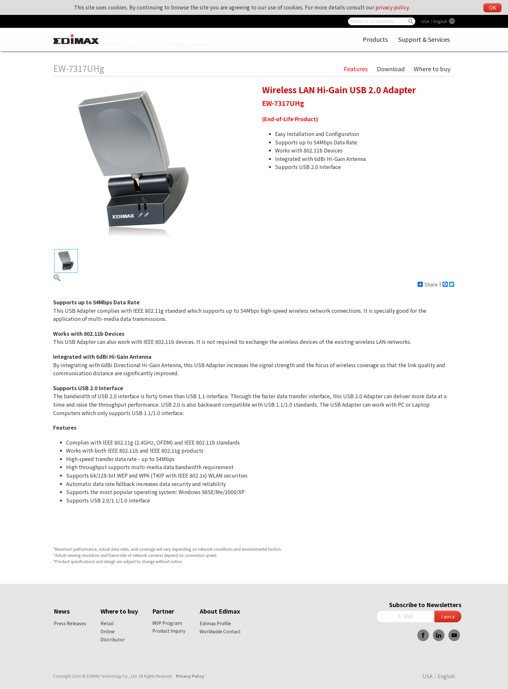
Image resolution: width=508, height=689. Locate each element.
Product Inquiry (168, 630)
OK (492, 7)
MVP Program (167, 623)
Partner (163, 611)
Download (391, 68)
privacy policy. (392, 7)
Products (375, 39)
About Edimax (220, 611)
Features (356, 68)
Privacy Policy (190, 676)
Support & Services (424, 39)
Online (107, 631)
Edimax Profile (215, 623)
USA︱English (434, 21)
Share (428, 284)
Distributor (112, 639)
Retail (106, 623)
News (62, 611)
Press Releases (70, 623)
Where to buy (432, 68)
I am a (448, 616)
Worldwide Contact (220, 631)
